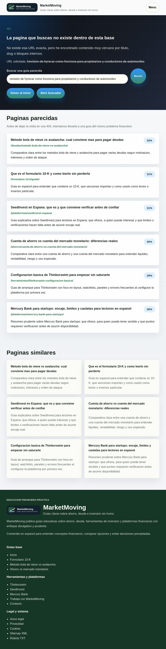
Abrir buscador (50, 93)
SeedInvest (17, 589)
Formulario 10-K (20, 559)
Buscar (138, 76)
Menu (152, 7)
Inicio (13, 554)
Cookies (15, 628)
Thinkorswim (18, 584)
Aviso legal (17, 619)
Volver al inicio (20, 93)
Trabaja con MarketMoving (27, 598)
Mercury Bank (19, 594)
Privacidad (17, 623)
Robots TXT (17, 638)
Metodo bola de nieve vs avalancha (33, 564)
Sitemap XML (18, 633)
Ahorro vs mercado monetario (29, 569)
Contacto (16, 603)
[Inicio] (74, 7)
